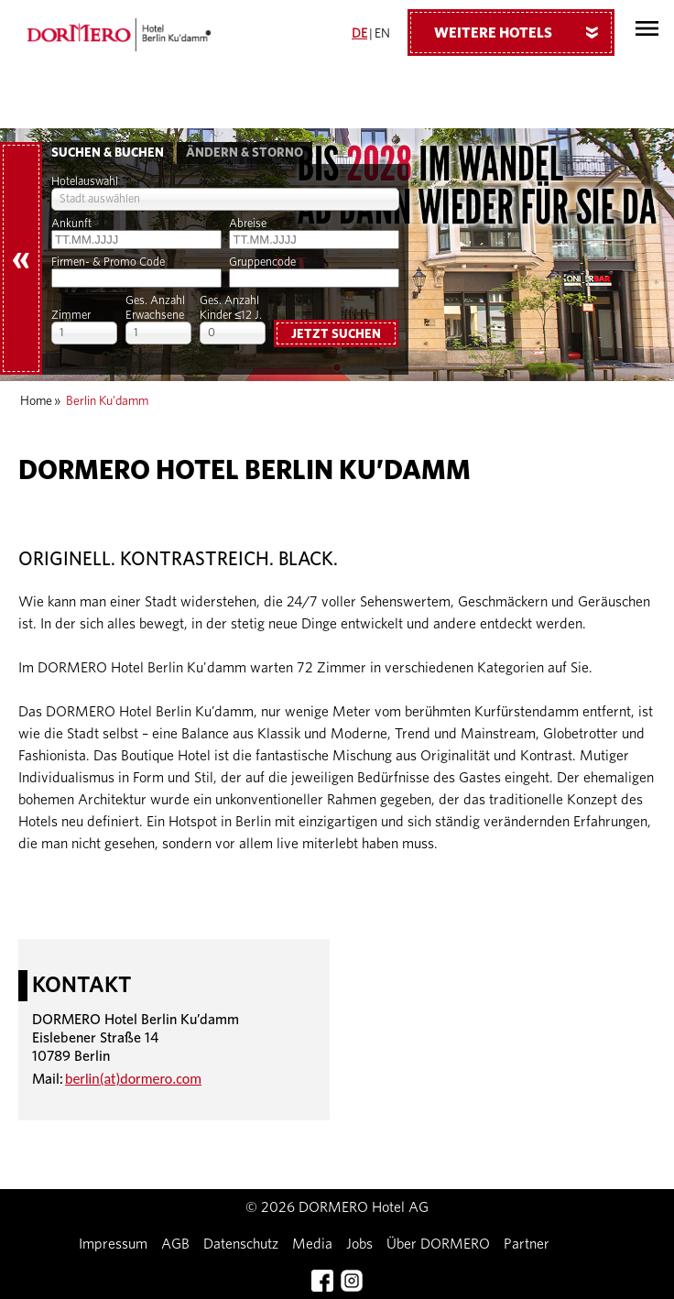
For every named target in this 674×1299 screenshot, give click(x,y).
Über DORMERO (438, 1244)
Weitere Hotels (523, 32)
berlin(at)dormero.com (133, 1078)
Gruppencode (262, 262)
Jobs (359, 1244)
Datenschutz (240, 1244)
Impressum (113, 1244)
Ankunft (71, 224)
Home (36, 401)
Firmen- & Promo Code (108, 262)
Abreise (247, 224)
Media (312, 1244)
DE (359, 33)
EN (382, 33)
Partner (526, 1244)
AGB (175, 1244)
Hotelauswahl (84, 182)
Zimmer (71, 316)
